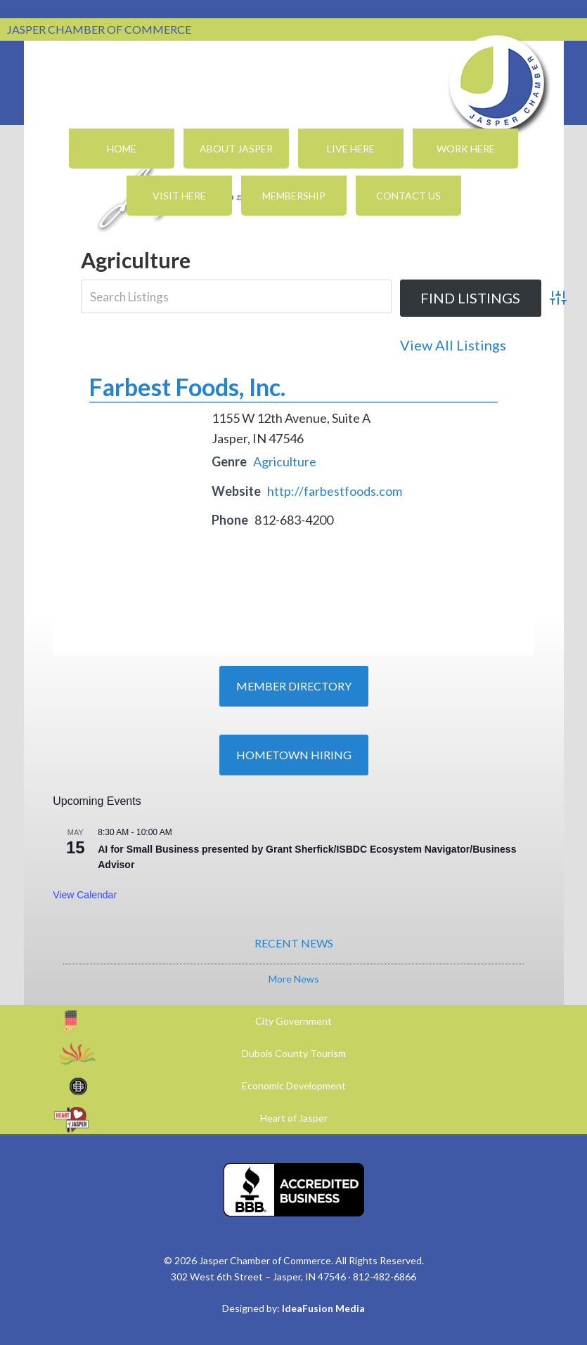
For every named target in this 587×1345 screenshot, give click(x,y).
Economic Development (294, 1085)
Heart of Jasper (294, 1118)
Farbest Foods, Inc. (187, 386)
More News (294, 979)
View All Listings (453, 344)
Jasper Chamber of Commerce (497, 83)
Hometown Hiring (293, 754)
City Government (293, 1021)
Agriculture (284, 461)
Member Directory (293, 686)
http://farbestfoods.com (334, 491)
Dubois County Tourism (294, 1053)
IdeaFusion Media (323, 1308)
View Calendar (85, 894)
